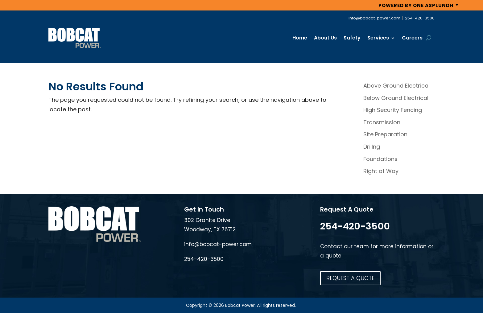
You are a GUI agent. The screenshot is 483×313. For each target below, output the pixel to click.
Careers (412, 37)
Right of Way (380, 171)
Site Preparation (385, 134)
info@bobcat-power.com (374, 18)
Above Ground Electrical (396, 85)
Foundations (380, 159)
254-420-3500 (420, 18)
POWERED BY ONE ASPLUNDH (415, 5)
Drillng (371, 146)
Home (299, 37)
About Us (325, 37)
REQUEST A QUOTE (350, 278)
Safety (352, 37)
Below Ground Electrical (395, 98)
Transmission (381, 122)
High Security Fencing (392, 110)
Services (378, 37)
